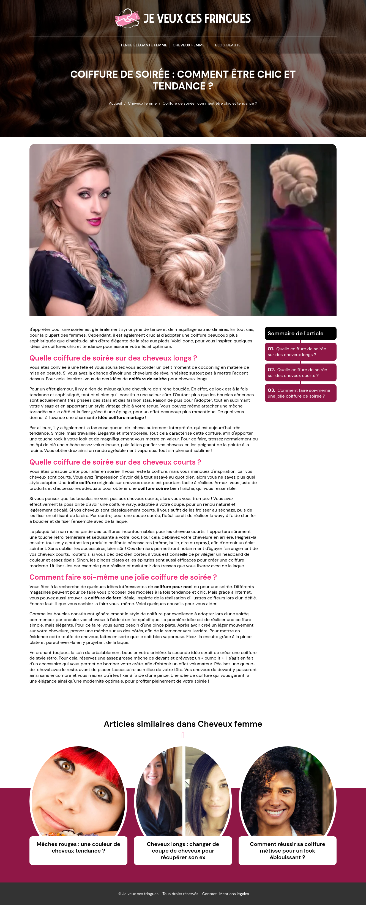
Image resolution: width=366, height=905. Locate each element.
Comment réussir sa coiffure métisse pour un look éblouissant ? (287, 850)
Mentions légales (234, 893)
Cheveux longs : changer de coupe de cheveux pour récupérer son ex (183, 850)
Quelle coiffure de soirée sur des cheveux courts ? (297, 372)
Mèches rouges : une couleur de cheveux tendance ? (78, 847)
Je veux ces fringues (140, 893)
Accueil (115, 103)
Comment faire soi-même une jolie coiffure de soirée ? (299, 393)
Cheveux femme (188, 45)
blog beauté (228, 45)
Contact (209, 893)
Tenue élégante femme (144, 45)
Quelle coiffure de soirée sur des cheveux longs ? (297, 351)
